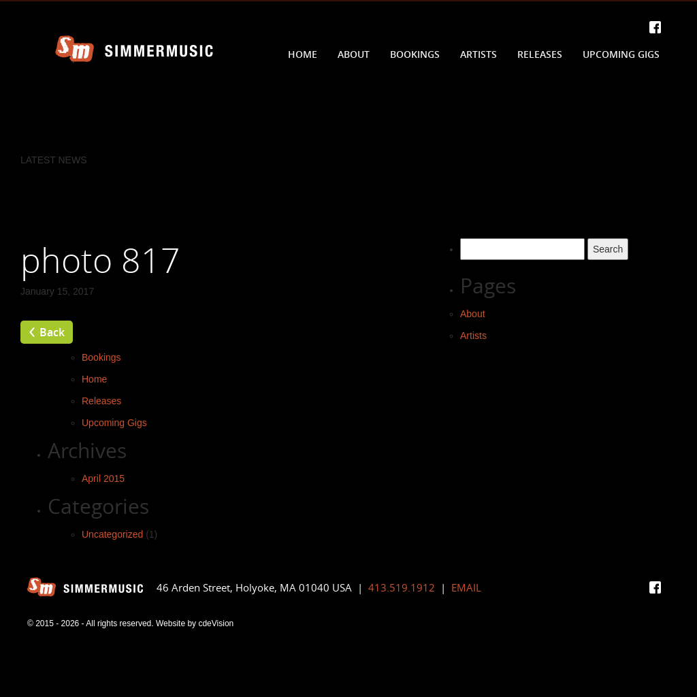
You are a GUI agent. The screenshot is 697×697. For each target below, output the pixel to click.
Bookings (415, 54)
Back (52, 332)
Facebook (655, 27)
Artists (478, 54)
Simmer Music (134, 49)
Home (302, 54)
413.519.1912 (401, 587)
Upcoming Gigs (621, 54)
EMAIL (466, 587)
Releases (539, 54)
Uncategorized (112, 534)
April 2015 (103, 478)
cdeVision (215, 623)
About (354, 54)
